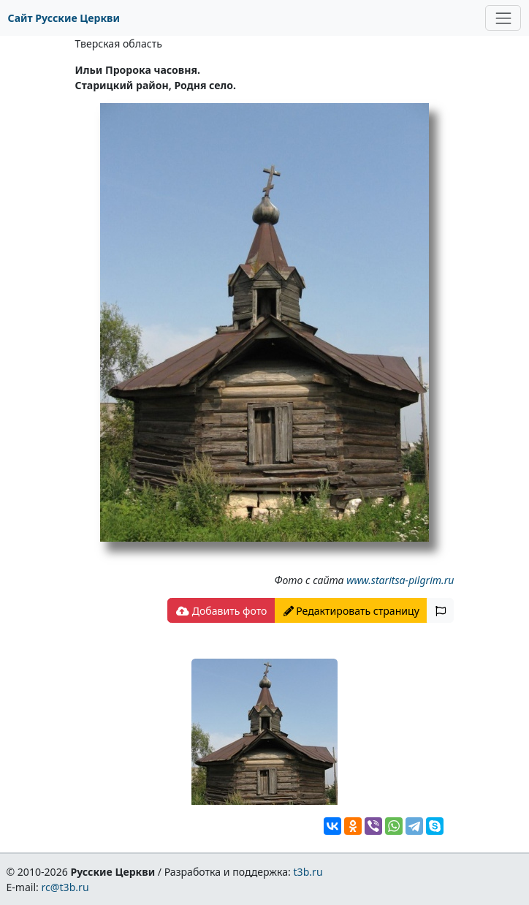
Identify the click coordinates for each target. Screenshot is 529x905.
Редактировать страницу (351, 611)
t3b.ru (308, 872)
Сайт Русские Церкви (64, 18)
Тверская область (118, 43)
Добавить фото (221, 611)
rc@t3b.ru (65, 887)
